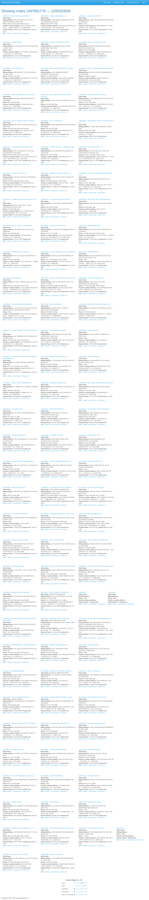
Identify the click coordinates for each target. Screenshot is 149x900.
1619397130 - (58, 278)
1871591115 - (15, 854)
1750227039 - (89, 356)
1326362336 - (57, 147)
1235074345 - (89, 252)
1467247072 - (15, 514)
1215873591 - (12, 42)
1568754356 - (56, 173)
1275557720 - (58, 252)
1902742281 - (89, 776)
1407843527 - (15, 173)
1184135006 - (55, 42)
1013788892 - (13, 68)
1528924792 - (90, 802)
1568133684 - (52, 776)
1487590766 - (12, 409)
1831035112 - (89, 435)
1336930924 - (18, 304)
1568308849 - (55, 618)
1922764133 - (16, 252)
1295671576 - (52, 409)
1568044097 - (53, 330)
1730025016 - (19, 723)
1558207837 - (92, 723)
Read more (26, 33)
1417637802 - (56, 697)
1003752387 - (90, 671)
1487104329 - (55, 592)
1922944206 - (52, 435)
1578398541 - (16, 592)
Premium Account (118, 2)
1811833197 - (12, 802)
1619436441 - (57, 514)
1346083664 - (56, 487)
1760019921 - (93, 540)
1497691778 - (16, 16)
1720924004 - (50, 802)
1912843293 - (16, 697)
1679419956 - (52, 121)
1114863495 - (94, 304)
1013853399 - (14, 435)
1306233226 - (58, 566)
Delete (9, 33)
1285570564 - (89, 749)
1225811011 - (90, 16)
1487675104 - (90, 225)
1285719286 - (91, 147)
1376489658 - (54, 749)
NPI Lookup (106, 2)
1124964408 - (92, 42)
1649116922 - (55, 723)
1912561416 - (91, 828)
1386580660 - (54, 645)
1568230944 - (12, 278)
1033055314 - (96, 68)
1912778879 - (90, 461)
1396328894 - (92, 278)
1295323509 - (52, 854)
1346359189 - (112, 592)
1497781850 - (95, 618)
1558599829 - (94, 199)
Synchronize (17, 33)
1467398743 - (13, 749)
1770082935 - (57, 68)
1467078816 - (121, 828)
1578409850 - (96, 383)
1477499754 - (20, 645)
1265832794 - (56, 199)
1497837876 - (83, 592)
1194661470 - (13, 671)
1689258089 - (14, 487)
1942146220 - (19, 94)
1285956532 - (96, 566)
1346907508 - (15, 540)
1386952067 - (52, 540)
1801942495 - (90, 514)
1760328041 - (93, 94)
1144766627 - (17, 383)
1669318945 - (53, 383)
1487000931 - (18, 828)
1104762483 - (94, 409)
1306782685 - (54, 16)
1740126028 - (18, 461)
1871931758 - (91, 487)
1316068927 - (17, 225)
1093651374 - (18, 776)
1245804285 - (13, 566)
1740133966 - (56, 671)
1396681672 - (18, 147)
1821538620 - (53, 225)
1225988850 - (56, 461)
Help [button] (144, 2)
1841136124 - (54, 356)
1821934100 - (92, 697)
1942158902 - (57, 828)
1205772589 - (51, 304)
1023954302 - (88, 330)
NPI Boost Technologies (11, 2)
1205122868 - (18, 121)
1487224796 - (88, 645)
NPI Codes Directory (133, 2)
